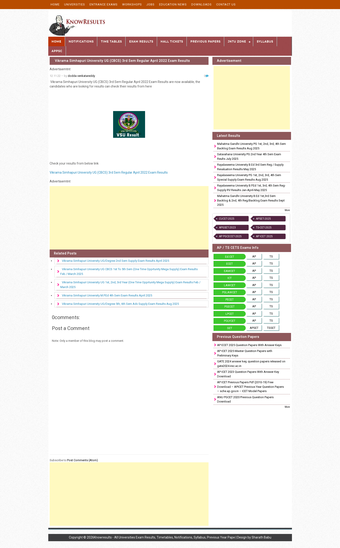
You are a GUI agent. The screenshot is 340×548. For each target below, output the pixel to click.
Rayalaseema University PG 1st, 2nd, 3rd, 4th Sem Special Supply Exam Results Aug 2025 (249, 177)
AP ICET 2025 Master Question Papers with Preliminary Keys (244, 353)
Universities (74, 4)
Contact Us (226, 4)
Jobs (150, 4)
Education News (173, 4)
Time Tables (111, 41)
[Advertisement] (129, 218)
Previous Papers (205, 41)
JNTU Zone (237, 41)
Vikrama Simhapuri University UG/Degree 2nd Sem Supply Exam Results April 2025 (115, 260)
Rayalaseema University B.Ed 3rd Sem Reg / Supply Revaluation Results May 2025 (250, 167)
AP (254, 256)
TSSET (271, 328)
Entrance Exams (104, 4)
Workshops (132, 4)
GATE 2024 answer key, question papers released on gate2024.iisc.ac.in (251, 364)
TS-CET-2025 (264, 227)
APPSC (57, 51)
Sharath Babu (261, 537)
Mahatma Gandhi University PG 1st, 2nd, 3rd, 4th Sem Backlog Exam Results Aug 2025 (251, 146)
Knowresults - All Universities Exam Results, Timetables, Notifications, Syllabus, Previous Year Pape (164, 537)
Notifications (81, 41)
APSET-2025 (263, 218)
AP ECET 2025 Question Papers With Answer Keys (249, 345)
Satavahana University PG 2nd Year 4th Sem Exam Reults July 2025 (249, 156)
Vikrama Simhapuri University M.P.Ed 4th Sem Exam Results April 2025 (107, 295)
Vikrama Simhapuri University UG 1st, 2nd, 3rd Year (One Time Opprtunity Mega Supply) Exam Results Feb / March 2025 (130, 285)
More (287, 210)
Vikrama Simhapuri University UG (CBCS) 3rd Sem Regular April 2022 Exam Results (122, 61)
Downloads (201, 4)
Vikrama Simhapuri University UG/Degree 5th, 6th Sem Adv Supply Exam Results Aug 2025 (120, 304)
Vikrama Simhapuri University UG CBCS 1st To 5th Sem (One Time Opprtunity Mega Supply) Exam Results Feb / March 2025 (129, 271)
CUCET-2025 (226, 218)
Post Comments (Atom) (82, 460)
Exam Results (141, 41)
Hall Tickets (172, 41)
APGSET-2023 (227, 227)
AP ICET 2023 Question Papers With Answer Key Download (248, 374)
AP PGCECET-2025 (230, 236)
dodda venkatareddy (81, 76)
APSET (254, 328)
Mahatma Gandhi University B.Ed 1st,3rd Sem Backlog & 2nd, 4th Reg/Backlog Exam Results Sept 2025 (251, 200)
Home (55, 4)
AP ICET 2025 (264, 236)
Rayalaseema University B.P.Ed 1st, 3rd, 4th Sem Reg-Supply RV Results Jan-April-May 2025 (251, 188)
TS (271, 256)
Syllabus (265, 41)
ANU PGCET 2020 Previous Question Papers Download (245, 399)
